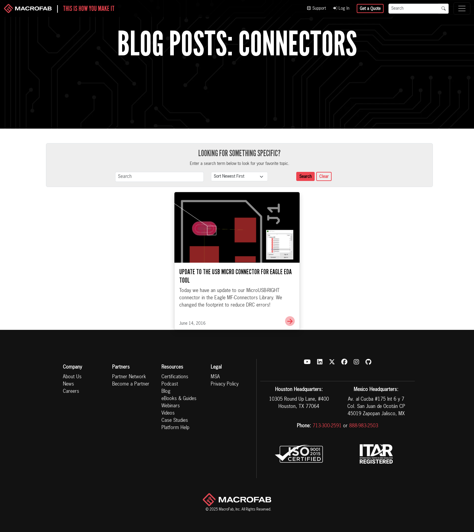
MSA (215, 377)
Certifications (174, 377)
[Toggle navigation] (461, 8)
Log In (341, 8)
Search (305, 177)
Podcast (169, 384)
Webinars (170, 406)
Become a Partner (130, 384)
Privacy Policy (225, 384)
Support (316, 8)
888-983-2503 (363, 426)
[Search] (413, 9)
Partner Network (129, 377)
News (68, 384)
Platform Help (175, 427)
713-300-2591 (327, 426)
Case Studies (174, 420)
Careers (71, 391)
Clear (324, 177)
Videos (168, 413)
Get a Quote (370, 9)
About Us (72, 377)
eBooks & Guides (178, 398)
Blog (165, 391)
